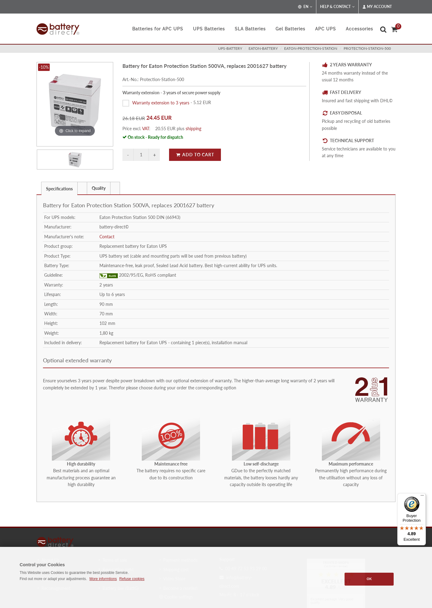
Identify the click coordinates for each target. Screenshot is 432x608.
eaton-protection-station (310, 48)
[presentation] (82, 188)
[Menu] (422, 497)
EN (305, 7)
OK (369, 579)
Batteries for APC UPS (157, 28)
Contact (106, 236)
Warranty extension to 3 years (160, 102)
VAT (145, 128)
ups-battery (230, 48)
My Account (377, 7)
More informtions (103, 579)
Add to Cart (195, 154)
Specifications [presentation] (59, 188)
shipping (193, 128)
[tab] (59, 188)
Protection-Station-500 (367, 48)
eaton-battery (263, 48)
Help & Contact (337, 7)
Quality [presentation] (99, 188)
